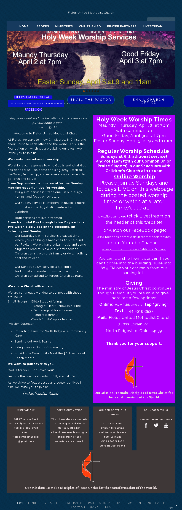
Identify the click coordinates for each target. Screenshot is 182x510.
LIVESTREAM (153, 26)
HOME (23, 26)
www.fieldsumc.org (112, 216)
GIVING (115, 32)
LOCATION (96, 32)
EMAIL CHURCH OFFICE (149, 101)
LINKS (131, 32)
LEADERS (42, 26)
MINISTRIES (64, 26)
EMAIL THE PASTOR (91, 99)
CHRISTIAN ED (90, 26)
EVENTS (75, 32)
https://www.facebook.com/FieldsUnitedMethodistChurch (37, 103)
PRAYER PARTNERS (122, 26)
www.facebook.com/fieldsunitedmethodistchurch (134, 237)
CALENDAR (54, 32)
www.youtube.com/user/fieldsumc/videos (134, 249)
